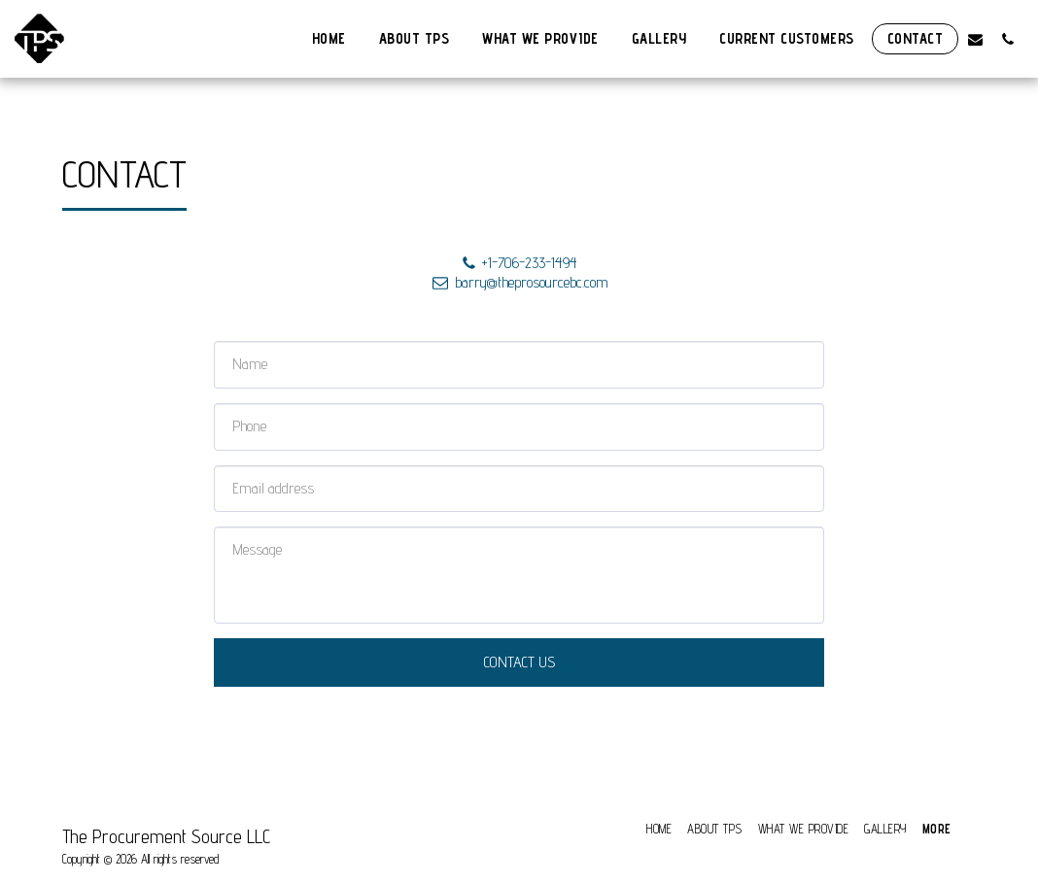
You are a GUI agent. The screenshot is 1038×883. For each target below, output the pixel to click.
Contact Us (519, 662)
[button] (975, 39)
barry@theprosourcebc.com (519, 282)
